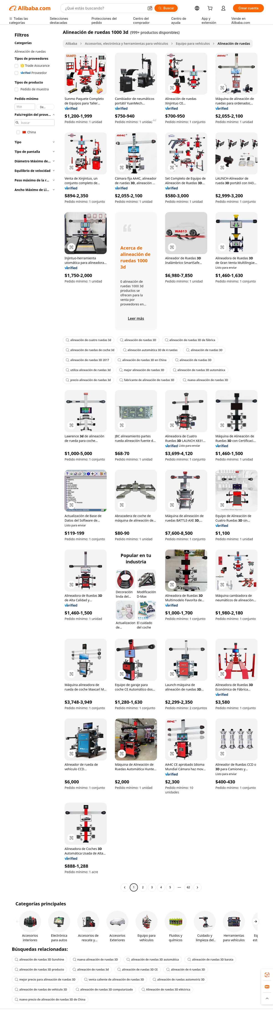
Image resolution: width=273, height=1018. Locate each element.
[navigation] (34, 460)
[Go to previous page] (125, 887)
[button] (150, 8)
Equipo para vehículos (193, 43)
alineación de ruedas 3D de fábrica (190, 340)
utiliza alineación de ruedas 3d (88, 370)
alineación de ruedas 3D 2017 (87, 360)
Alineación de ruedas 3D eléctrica (166, 989)
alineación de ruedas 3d (91, 969)
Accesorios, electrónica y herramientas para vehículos (126, 43)
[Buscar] (166, 8)
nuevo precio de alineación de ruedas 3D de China (50, 999)
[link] (267, 975)
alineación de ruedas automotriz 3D (179, 979)
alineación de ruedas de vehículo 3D (41, 989)
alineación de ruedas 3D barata (210, 959)
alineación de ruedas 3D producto (39, 969)
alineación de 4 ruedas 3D (185, 969)
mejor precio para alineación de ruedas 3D (45, 979)
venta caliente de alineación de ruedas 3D (114, 979)
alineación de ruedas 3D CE (137, 969)
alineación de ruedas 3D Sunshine (39, 959)
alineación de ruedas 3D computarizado (104, 989)
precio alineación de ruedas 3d (88, 380)
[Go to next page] (197, 887)
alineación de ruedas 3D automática (199, 370)
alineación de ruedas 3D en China (142, 360)
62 (188, 887)
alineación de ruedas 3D (138, 340)
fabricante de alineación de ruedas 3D (146, 380)
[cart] (210, 9)
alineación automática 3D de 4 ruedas (150, 350)
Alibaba (71, 43)
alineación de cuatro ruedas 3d (88, 340)
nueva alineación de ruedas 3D (205, 380)
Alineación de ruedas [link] (233, 43)
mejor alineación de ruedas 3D (141, 370)
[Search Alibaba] (104, 8)
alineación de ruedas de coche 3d (90, 350)
